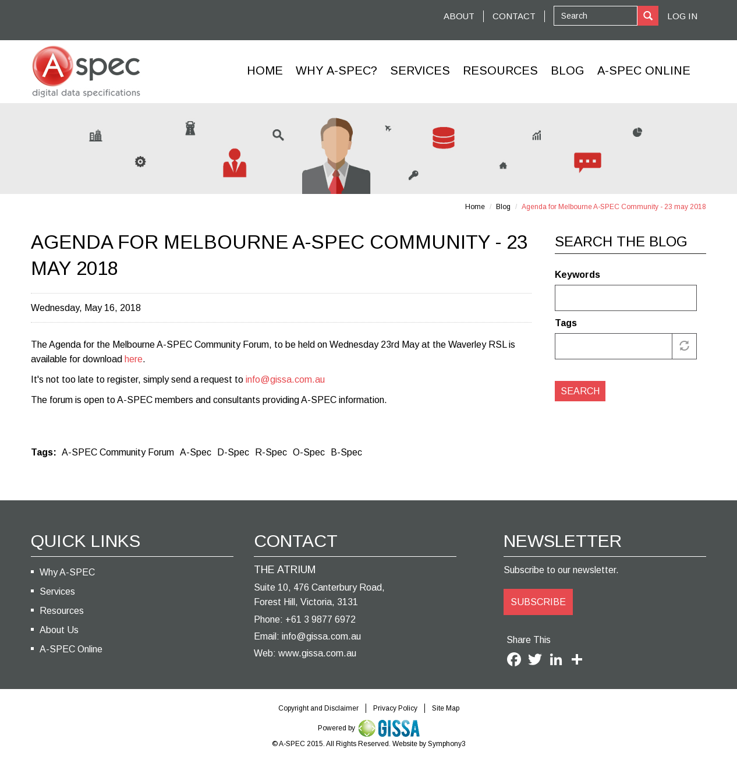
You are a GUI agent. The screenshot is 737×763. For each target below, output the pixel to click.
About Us (59, 630)
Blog (567, 70)
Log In (682, 16)
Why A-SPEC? (336, 70)
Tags (566, 323)
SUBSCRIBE (538, 602)
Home (265, 70)
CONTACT (514, 16)
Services (420, 70)
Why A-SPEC (67, 572)
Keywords (577, 275)
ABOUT (459, 16)
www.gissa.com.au (317, 653)
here (134, 359)
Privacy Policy (395, 708)
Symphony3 (447, 744)
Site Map (445, 708)
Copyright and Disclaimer (318, 708)
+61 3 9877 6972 (320, 619)
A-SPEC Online (71, 649)
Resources (500, 70)
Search (580, 391)
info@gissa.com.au (285, 379)
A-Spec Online (643, 70)
